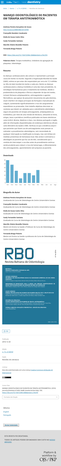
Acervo (12, 8)
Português (7, 415)
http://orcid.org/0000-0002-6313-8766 (16, 30)
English (6, 412)
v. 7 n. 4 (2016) (22, 8)
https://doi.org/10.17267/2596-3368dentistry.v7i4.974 (27, 55)
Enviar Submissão (11, 425)
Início (5, 8)
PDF (6, 331)
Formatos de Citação (11, 397)
